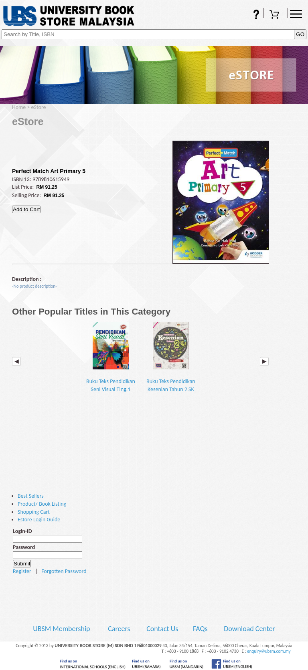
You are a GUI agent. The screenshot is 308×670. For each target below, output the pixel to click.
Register (22, 571)
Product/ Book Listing (42, 503)
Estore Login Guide (39, 519)
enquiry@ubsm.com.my (269, 651)
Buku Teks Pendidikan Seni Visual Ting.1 (110, 357)
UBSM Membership (62, 628)
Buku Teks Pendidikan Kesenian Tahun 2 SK (170, 357)
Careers (119, 628)
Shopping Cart (275, 15)
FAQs (251, 15)
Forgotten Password (63, 571)
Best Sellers (31, 495)
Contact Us (163, 628)
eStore (38, 107)
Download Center (249, 628)
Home (19, 107)
